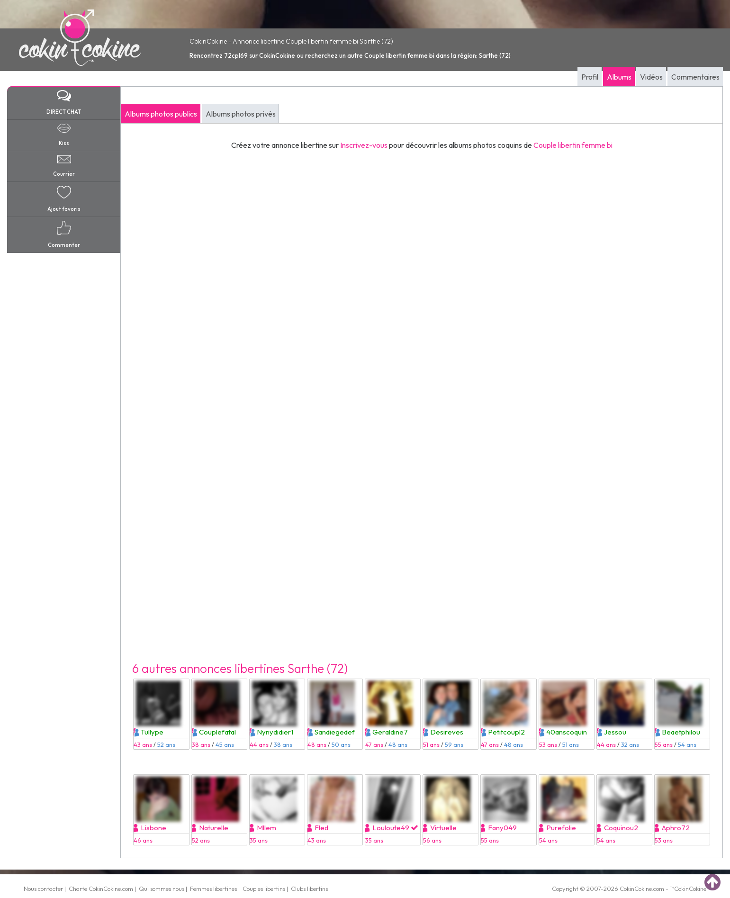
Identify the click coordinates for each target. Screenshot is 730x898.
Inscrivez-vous (364, 145)
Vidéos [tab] (651, 77)
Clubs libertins (309, 888)
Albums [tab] (619, 77)
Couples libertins (264, 888)
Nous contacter (43, 888)
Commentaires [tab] (695, 77)
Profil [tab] (589, 77)
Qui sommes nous (161, 888)
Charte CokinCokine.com (101, 888)
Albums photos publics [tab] (161, 113)
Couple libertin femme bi (573, 145)
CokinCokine (636, 888)
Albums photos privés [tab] (241, 113)
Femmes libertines (213, 888)
